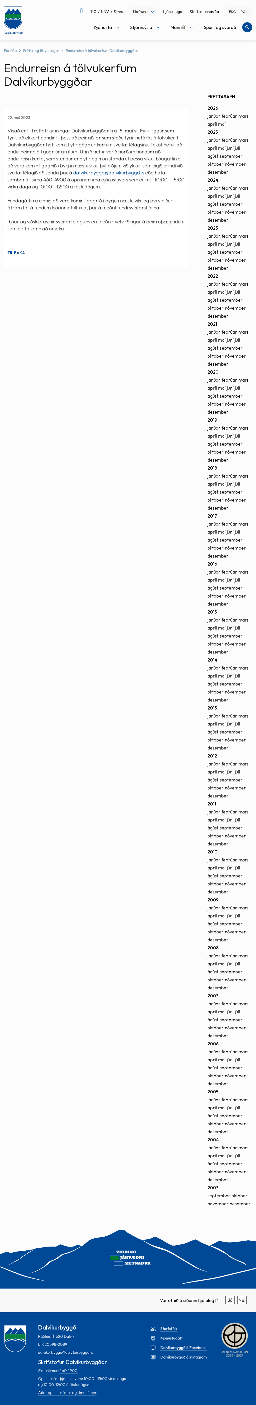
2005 (213, 1092)
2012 (212, 756)
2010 (213, 852)
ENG (232, 11)
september (231, 156)
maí (222, 124)
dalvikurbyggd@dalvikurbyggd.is (108, 172)
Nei (241, 1300)
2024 (213, 180)
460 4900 (69, 1370)
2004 (213, 1140)
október (216, 164)
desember (218, 172)
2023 (213, 228)
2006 (213, 1044)
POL (244, 11)
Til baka (16, 252)
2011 (212, 804)
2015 (212, 612)
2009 (213, 900)
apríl (212, 124)
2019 (212, 420)
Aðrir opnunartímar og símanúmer (67, 1392)
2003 (213, 1188)
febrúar (229, 116)
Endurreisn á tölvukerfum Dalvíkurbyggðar (102, 50)
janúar (214, 116)
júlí (237, 148)
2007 (213, 996)
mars (243, 116)
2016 (212, 564)
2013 (212, 708)
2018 (212, 468)
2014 (212, 660)
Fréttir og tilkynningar (41, 50)
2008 (213, 948)
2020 (213, 372)
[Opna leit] (247, 27)
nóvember (235, 164)
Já (230, 1300)
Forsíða (10, 50)
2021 (212, 324)
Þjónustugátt (173, 11)
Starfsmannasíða (204, 11)
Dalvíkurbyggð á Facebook (183, 1347)
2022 (213, 276)
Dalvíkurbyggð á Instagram (183, 1357)
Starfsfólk (169, 1328)
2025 (213, 132)
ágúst (213, 156)
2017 (212, 516)
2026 (213, 108)
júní (230, 148)
